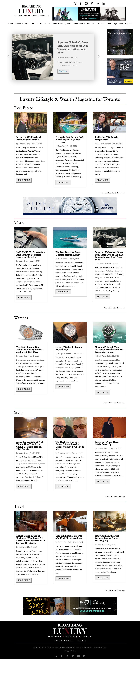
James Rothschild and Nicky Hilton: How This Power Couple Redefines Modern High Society (30, 446)
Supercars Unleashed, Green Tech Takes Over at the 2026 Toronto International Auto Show (109, 256)
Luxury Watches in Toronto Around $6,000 (69, 348)
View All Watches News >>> (114, 402)
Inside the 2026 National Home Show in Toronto (28, 138)
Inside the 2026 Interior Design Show (107, 138)
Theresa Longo (24, 144)
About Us (58, 640)
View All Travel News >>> (114, 590)
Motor (10, 24)
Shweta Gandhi (64, 453)
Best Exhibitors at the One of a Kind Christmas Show (69, 537)
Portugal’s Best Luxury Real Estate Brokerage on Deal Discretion (69, 140)
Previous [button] (8, 57)
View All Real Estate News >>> (113, 192)
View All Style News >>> (115, 496)
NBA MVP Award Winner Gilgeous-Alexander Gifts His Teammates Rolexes (109, 350)
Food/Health (79, 24)
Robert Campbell (104, 144)
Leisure (90, 24)
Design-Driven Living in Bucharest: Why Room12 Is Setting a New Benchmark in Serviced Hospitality (30, 539)
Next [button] (98, 57)
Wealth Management (62, 24)
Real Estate (45, 24)
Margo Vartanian (64, 353)
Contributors (69, 640)
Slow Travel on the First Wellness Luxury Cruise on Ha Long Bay (108, 538)
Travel (35, 24)
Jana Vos (61, 146)
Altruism (100, 24)
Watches (19, 24)
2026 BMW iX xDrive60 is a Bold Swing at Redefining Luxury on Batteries (30, 255)
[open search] (130, 23)
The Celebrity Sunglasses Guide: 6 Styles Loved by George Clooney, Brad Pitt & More (70, 446)
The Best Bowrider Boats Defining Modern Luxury (68, 253)
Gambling (123, 24)
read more (63, 71)
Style (27, 24)
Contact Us (81, 640)
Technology (112, 24)
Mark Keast (73, 57)
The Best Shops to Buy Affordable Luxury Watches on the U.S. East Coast (29, 350)
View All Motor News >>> (114, 308)
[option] (53, 57)
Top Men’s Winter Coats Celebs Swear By (106, 443)
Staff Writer (102, 356)
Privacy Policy (70, 651)
